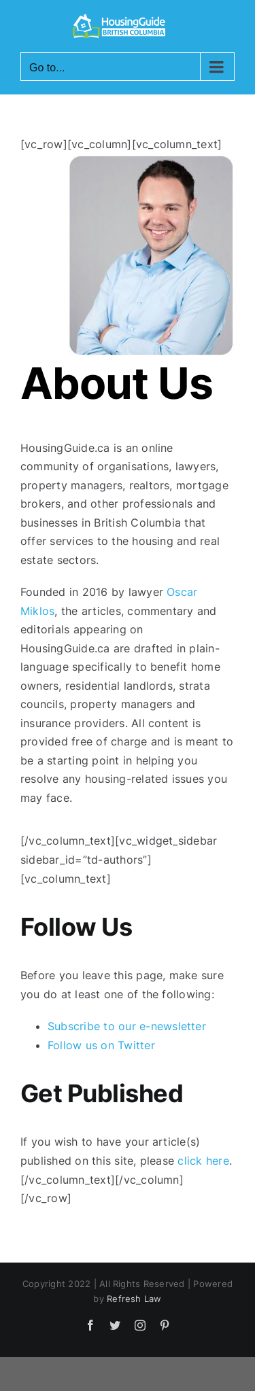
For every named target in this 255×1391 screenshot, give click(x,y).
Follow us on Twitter (101, 1045)
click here (202, 1160)
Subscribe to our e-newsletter (127, 1026)
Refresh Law (134, 1298)
